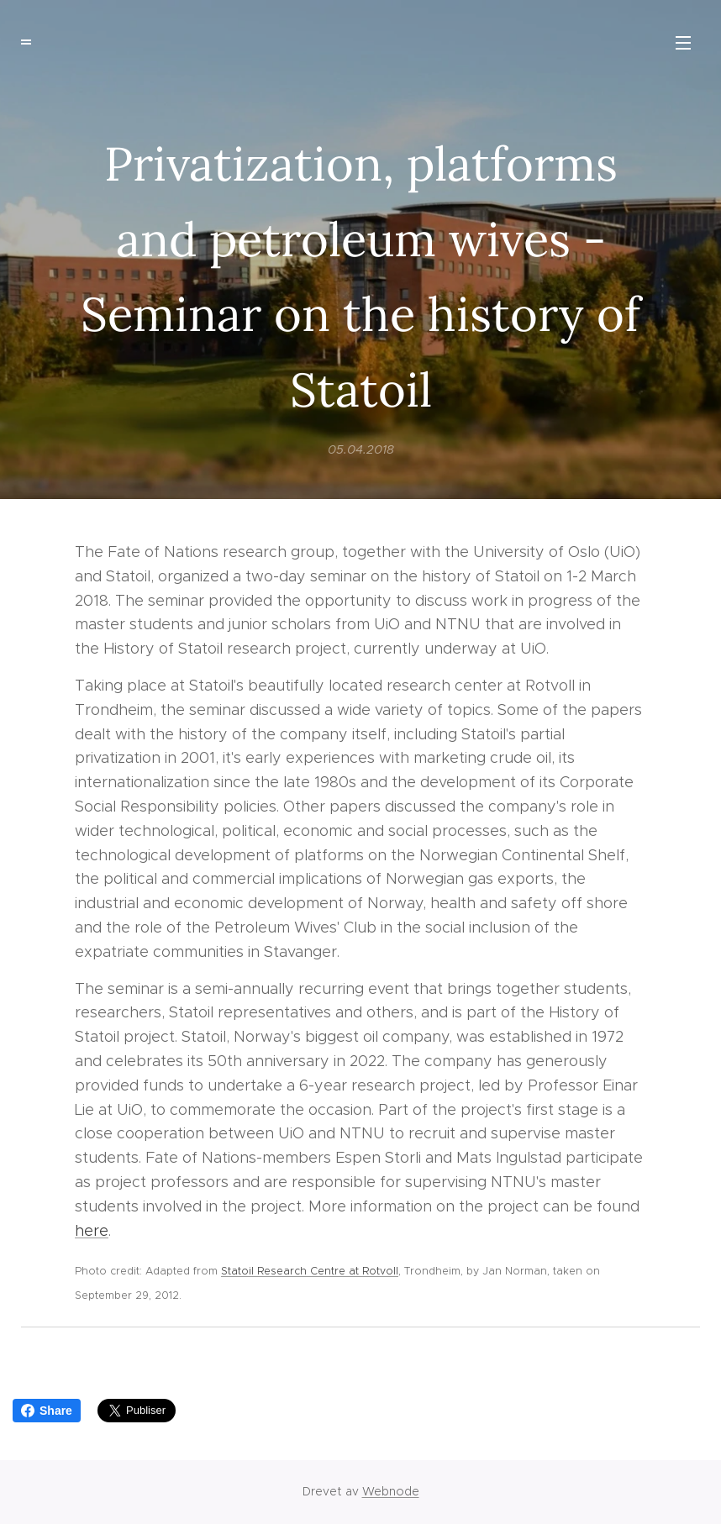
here (91, 1230)
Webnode (390, 1491)
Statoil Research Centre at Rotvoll (309, 1270)
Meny (683, 43)
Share (46, 1410)
